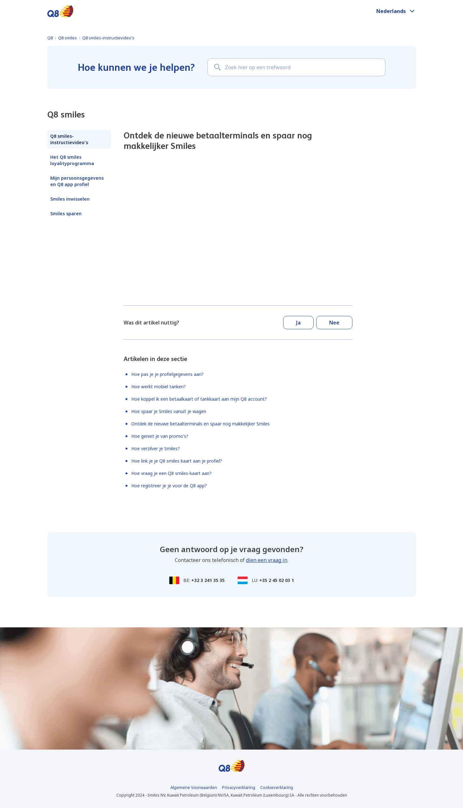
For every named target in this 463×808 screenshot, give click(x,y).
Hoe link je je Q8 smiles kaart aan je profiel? (176, 461)
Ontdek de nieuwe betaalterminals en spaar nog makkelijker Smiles (200, 424)
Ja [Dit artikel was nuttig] (298, 322)
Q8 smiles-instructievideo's (108, 38)
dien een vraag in (266, 560)
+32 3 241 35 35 (208, 580)
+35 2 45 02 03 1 (276, 580)
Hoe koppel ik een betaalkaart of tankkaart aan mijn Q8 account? (199, 399)
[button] (396, 11)
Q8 (50, 38)
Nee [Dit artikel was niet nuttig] (334, 322)
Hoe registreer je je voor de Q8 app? (169, 486)
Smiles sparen (66, 213)
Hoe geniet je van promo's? (159, 436)
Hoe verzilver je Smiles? (155, 448)
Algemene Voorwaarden (193, 787)
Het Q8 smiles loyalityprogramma (72, 160)
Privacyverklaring (238, 787)
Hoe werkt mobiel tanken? (158, 387)
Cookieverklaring (276, 787)
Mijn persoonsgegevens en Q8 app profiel (77, 181)
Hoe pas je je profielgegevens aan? (167, 374)
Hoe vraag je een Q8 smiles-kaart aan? (171, 473)
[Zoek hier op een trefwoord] (296, 67)
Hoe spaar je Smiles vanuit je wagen (168, 411)
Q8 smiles (67, 38)
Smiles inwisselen (70, 199)
